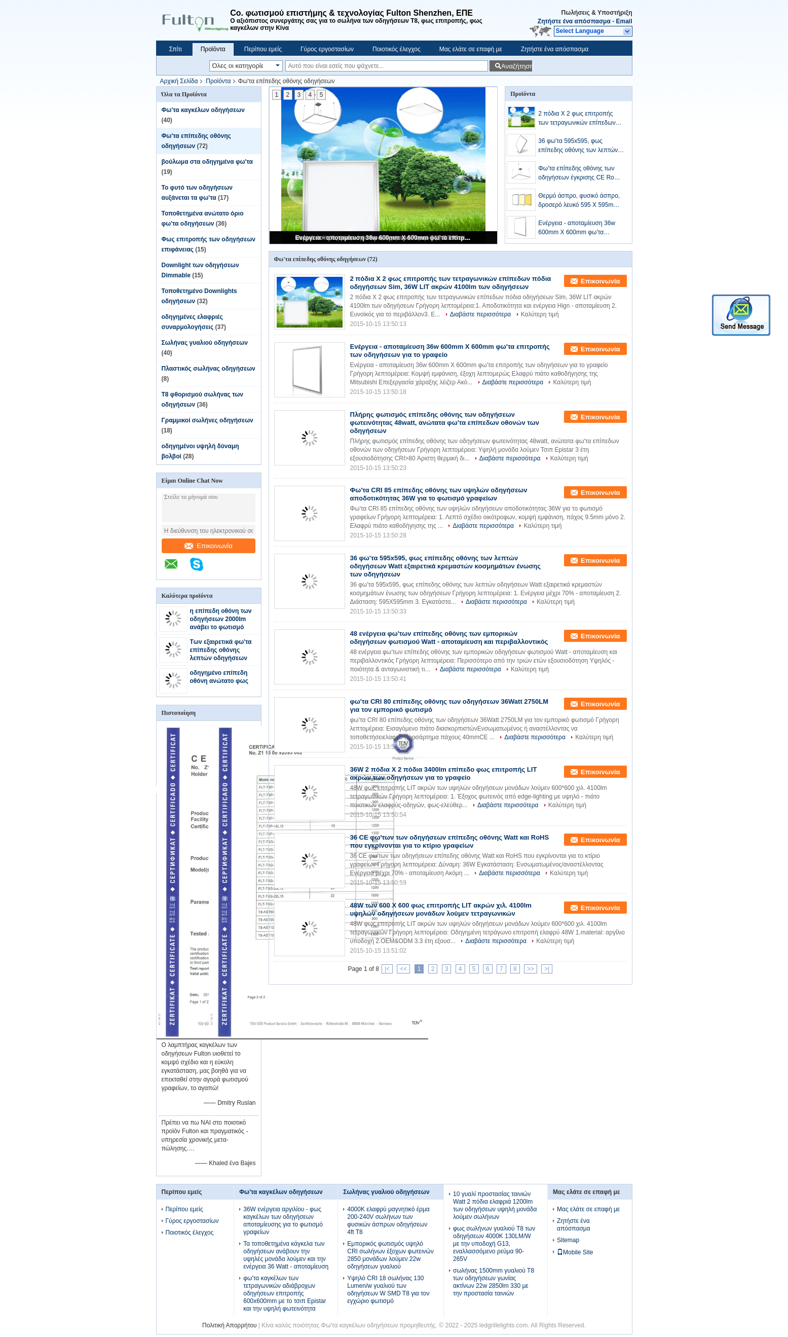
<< (403, 968)
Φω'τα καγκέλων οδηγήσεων (203, 110)
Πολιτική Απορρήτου (229, 1325)
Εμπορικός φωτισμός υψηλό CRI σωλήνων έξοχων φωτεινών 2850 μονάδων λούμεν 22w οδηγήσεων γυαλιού (390, 1255)
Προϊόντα (213, 49)
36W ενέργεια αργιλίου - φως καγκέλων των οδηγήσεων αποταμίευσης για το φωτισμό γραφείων (283, 1221)
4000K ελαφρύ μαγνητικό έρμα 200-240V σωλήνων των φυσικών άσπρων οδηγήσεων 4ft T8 (388, 1221)
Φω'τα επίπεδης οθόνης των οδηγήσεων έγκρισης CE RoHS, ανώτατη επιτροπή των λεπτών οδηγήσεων (581, 173)
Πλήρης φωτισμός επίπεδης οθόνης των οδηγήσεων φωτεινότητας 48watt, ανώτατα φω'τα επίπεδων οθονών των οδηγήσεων (444, 423)
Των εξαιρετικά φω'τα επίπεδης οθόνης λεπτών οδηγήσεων (221, 650)
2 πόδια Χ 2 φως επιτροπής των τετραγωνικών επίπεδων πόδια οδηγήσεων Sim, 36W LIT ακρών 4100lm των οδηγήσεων (576, 118)
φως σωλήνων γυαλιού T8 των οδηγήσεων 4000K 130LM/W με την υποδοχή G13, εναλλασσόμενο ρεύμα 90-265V (494, 1243)
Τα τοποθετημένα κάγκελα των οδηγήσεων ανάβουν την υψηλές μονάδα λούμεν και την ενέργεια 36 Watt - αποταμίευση (285, 1255)
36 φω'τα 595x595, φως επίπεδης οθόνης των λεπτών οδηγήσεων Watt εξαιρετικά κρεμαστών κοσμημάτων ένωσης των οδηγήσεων (578, 146)
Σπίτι (175, 49)
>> (530, 968)
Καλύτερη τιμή (540, 314)
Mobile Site (575, 1252)
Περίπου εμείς (263, 49)
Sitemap (568, 1240)
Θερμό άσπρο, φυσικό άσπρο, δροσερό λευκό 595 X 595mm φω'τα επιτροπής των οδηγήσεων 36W (579, 200)
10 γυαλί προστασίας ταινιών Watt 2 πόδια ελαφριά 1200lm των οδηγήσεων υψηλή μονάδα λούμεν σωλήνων (495, 1205)
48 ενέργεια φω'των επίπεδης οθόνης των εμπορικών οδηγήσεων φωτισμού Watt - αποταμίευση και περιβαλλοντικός (449, 637)
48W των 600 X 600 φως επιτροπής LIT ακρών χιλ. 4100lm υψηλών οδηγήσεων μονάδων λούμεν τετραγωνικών (441, 909)
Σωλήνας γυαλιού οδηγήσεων (205, 342)
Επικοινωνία (208, 546)
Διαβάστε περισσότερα (480, 314)
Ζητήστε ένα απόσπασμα (574, 21)
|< (387, 968)
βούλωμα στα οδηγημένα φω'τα (207, 161)
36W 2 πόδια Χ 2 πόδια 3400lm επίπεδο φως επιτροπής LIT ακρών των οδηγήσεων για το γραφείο (443, 773)
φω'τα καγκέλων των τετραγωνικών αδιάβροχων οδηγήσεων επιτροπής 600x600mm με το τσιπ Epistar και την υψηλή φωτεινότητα (284, 1293)
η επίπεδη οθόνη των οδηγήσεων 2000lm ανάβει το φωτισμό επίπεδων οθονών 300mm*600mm (221, 627)
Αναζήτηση (516, 66)
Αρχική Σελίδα (179, 81)
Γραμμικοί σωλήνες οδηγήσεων (207, 420)
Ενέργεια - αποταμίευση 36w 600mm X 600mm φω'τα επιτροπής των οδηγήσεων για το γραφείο (384, 237)
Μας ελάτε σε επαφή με (470, 49)
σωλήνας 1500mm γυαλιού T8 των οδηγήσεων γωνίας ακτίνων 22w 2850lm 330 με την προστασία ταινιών (493, 1282)
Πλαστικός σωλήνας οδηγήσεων (208, 368)
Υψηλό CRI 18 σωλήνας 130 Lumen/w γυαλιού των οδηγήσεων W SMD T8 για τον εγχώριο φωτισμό (388, 1290)
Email (624, 21)
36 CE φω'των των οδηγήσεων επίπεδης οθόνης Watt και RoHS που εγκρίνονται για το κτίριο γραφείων (449, 841)
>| (546, 968)
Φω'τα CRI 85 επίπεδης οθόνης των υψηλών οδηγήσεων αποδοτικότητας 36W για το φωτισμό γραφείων (439, 494)
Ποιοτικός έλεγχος (396, 49)
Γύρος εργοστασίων (327, 49)
